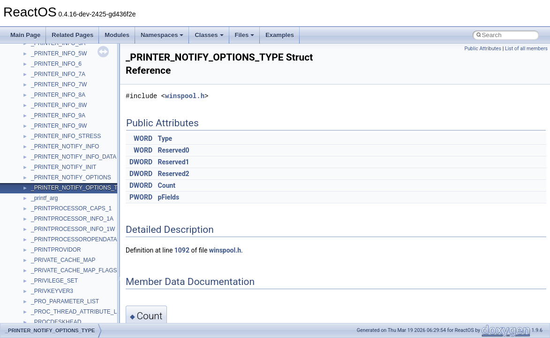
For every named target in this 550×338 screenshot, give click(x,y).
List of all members (526, 49)
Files (245, 34)
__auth (39, 291)
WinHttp (41, 95)
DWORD (140, 162)
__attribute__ (47, 281)
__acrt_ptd (44, 198)
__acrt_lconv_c (50, 188)
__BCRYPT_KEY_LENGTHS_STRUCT (80, 312)
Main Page (25, 34)
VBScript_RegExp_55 (58, 54)
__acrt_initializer (51, 178)
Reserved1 (173, 162)
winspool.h (184, 96)
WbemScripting (50, 74)
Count (167, 185)
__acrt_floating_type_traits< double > (77, 157)
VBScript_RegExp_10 (58, 43)
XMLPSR (42, 126)
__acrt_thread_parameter (62, 250)
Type (165, 138)
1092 (181, 250)
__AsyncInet (46, 271)
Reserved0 (173, 150)
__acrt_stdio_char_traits (61, 209)
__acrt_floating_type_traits (64, 147)
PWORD (140, 197)
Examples (279, 34)
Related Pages (72, 34)
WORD (143, 138)
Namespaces (162, 34)
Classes (209, 34)
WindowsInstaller (52, 85)
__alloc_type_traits (54, 260)
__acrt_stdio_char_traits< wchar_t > (76, 229)
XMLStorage (46, 136)
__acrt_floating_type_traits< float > (74, 167)
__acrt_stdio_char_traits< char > (71, 219)
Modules (117, 34)
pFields (169, 197)
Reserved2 (173, 173)
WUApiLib (43, 116)
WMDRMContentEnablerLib (65, 105)
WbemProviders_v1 (55, 64)
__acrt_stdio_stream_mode (65, 240)
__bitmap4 (44, 322)
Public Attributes (482, 49)
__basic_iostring (51, 302)
